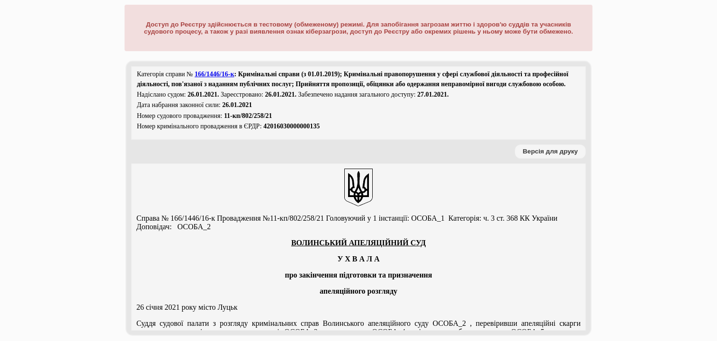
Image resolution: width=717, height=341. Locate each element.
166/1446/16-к (214, 74)
